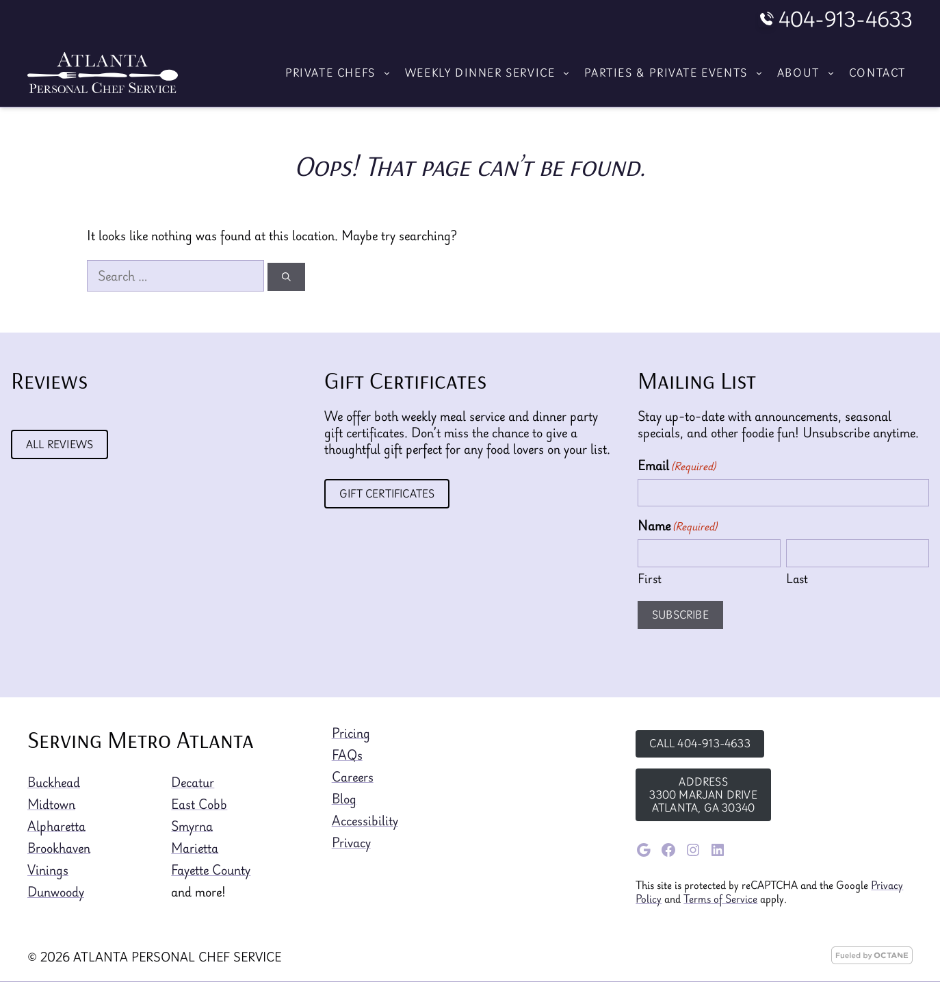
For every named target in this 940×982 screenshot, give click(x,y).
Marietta (194, 847)
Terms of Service (720, 898)
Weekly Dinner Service (491, 72)
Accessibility (365, 820)
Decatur (192, 782)
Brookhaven (58, 847)
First (650, 577)
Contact (877, 72)
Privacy (351, 842)
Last (797, 577)
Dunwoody (55, 891)
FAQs (347, 754)
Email (677, 465)
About (809, 72)
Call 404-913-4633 (699, 743)
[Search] (286, 277)
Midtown (51, 804)
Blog (344, 798)
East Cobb (199, 804)
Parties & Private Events (677, 72)
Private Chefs (341, 72)
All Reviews (59, 444)
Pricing (351, 732)
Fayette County (210, 869)
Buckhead (53, 782)
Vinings (47, 869)
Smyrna (192, 826)
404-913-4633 (846, 19)
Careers (353, 776)
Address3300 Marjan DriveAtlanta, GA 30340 (703, 794)
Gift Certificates (386, 493)
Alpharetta (56, 826)
